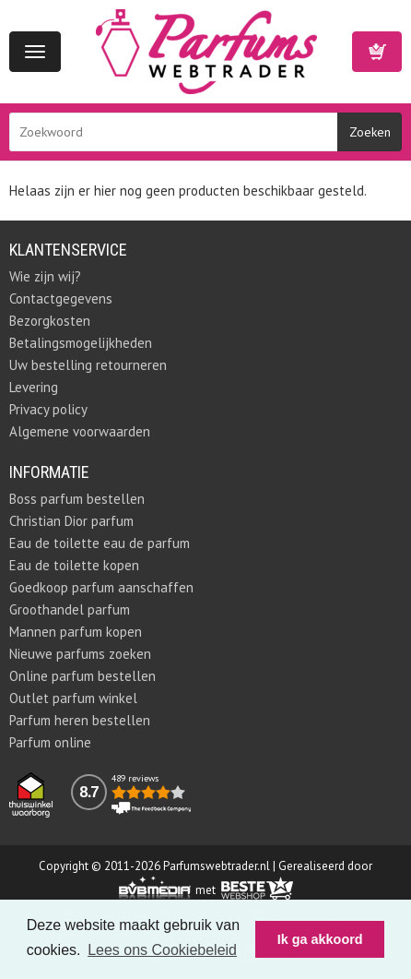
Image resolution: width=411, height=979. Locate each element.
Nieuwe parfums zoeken (80, 654)
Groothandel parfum (69, 609)
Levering (33, 387)
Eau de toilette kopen (74, 565)
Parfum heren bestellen (79, 720)
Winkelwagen (377, 51)
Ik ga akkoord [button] (320, 939)
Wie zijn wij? (45, 276)
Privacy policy (48, 409)
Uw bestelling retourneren (88, 365)
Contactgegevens (60, 298)
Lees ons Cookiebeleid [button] (162, 950)
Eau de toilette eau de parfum (99, 543)
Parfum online (50, 742)
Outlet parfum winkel (73, 698)
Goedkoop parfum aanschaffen (101, 587)
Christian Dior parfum (71, 521)
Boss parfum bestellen (77, 498)
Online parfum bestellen (82, 676)
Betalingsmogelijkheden (80, 343)
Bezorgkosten (49, 320)
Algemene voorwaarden (79, 431)
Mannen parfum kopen (75, 631)
